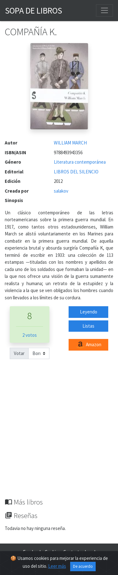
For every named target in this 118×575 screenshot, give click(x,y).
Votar (19, 353)
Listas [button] (88, 326)
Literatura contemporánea (80, 162)
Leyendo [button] (88, 312)
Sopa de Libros (33, 10)
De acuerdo (83, 566)
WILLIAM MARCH (70, 143)
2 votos (29, 335)
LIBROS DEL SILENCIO (76, 172)
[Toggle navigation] (104, 10)
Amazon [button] (88, 344)
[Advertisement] (59, 436)
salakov (61, 191)
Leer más (57, 566)
